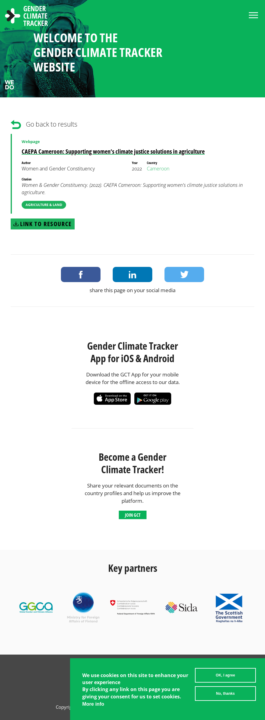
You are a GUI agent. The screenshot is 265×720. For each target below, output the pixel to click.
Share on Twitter (184, 274)
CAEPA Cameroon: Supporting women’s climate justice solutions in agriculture (113, 151)
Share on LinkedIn (132, 274)
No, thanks (225, 695)
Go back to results (51, 124)
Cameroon (158, 168)
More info (93, 705)
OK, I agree (225, 676)
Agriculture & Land (44, 204)
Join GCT (132, 515)
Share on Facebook (81, 274)
